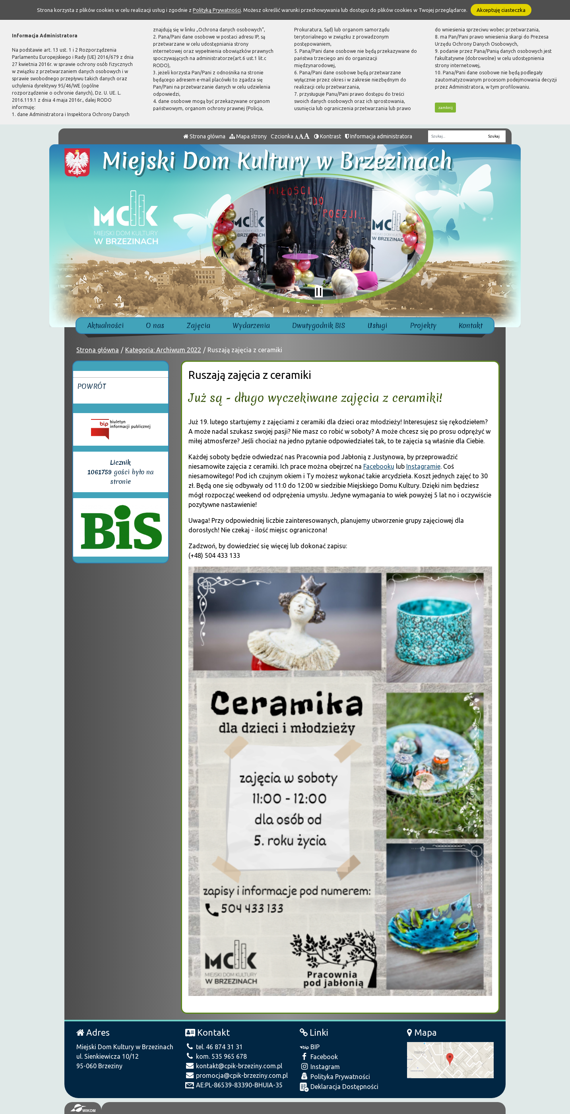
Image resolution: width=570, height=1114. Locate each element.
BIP (310, 1046)
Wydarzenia (251, 325)
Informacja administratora (378, 136)
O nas (155, 325)
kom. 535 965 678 (216, 1056)
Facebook (319, 1056)
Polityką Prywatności (217, 10)
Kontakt (471, 325)
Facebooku (378, 466)
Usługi (377, 325)
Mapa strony (248, 136)
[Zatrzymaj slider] (318, 292)
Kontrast (327, 136)
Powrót (91, 386)
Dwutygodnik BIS (318, 325)
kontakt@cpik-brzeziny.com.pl (233, 1065)
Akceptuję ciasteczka (501, 10)
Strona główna (204, 136)
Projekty (423, 325)
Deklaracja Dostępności (339, 1087)
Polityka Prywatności (335, 1076)
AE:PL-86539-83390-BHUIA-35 (234, 1085)
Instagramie (423, 466)
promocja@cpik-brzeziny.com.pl (236, 1075)
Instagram (320, 1066)
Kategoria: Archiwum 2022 (163, 349)
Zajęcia (198, 325)
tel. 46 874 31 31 (214, 1046)
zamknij (445, 107)
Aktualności (105, 325)
